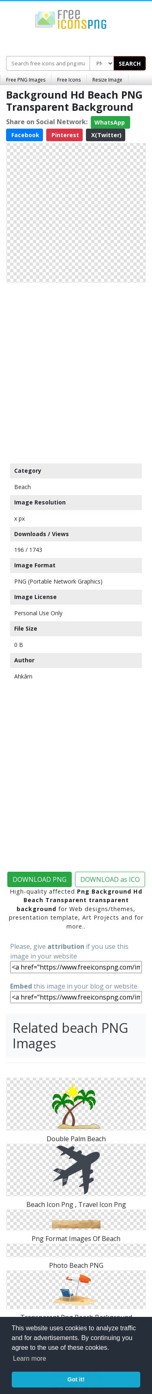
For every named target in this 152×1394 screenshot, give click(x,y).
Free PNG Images (25, 79)
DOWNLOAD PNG (39, 879)
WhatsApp (110, 122)
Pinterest (64, 135)
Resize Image (107, 79)
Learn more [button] (29, 1358)
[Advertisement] (76, 371)
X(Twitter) (106, 135)
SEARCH (130, 63)
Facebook (24, 135)
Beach (22, 487)
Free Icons (69, 79)
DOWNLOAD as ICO (110, 879)
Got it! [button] (75, 1379)
